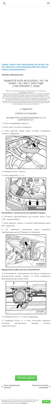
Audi (18, 64)
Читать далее (26, 378)
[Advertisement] (26, 34)
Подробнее (23, 403)
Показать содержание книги (12, 75)
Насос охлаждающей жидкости (12, 386)
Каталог (12, 64)
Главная (5, 64)
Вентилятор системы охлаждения (40, 386)
